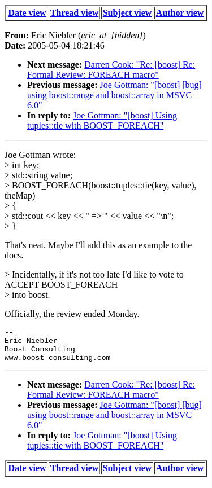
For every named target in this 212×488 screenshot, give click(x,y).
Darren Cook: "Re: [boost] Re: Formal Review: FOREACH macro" (111, 70)
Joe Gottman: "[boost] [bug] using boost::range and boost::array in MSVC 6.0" (114, 95)
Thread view (74, 12)
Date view (27, 12)
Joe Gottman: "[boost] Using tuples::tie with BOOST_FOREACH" (102, 120)
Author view (180, 12)
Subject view (127, 12)
